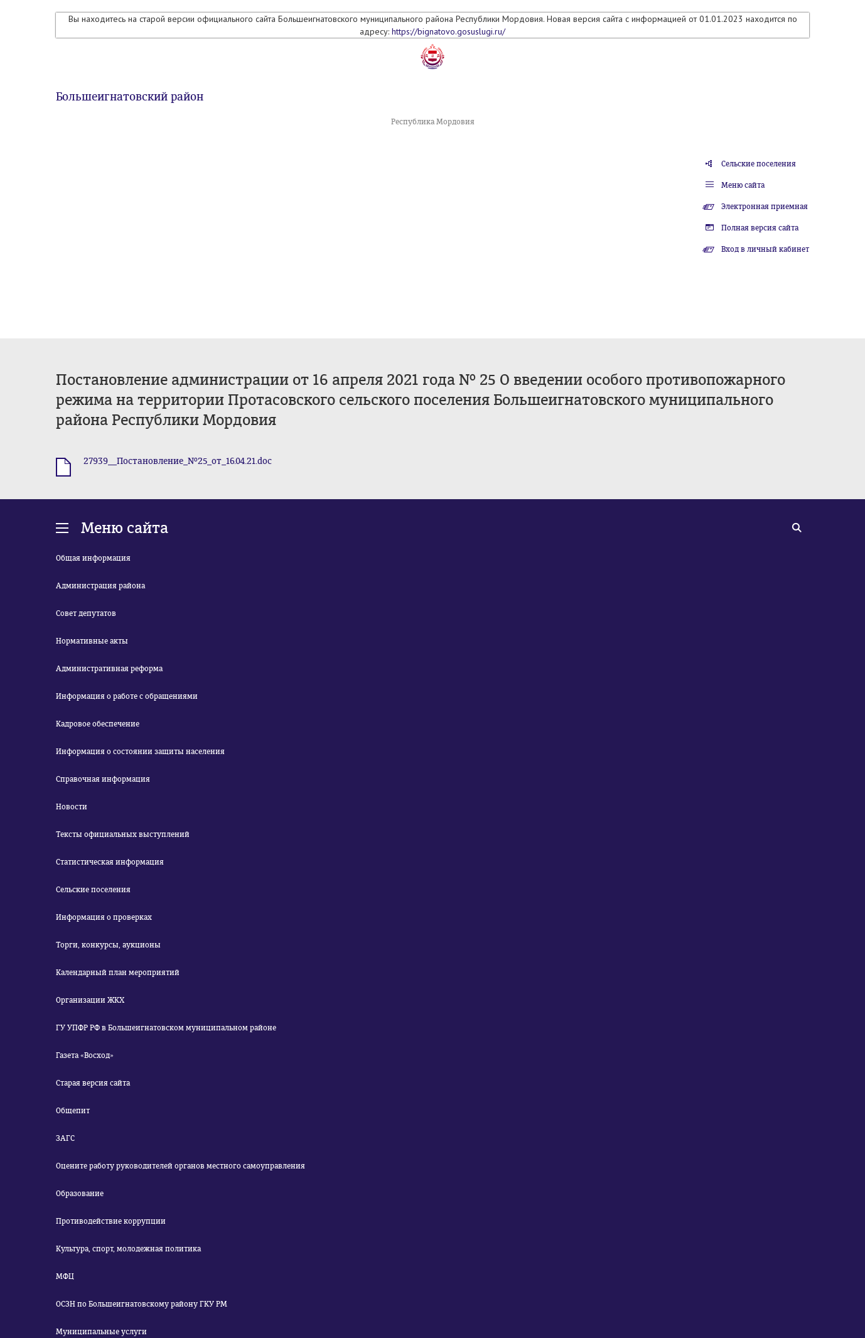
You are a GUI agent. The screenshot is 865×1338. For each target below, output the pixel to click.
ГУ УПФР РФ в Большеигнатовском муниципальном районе (166, 1027)
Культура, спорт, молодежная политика (128, 1248)
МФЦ (65, 1276)
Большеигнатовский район (129, 97)
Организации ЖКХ (90, 1000)
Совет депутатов (86, 613)
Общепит (73, 1110)
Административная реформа (109, 668)
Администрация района (100, 585)
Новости (71, 806)
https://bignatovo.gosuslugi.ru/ (448, 31)
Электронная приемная (764, 206)
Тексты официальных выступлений (123, 834)
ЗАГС (65, 1138)
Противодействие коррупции (111, 1221)
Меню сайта (743, 185)
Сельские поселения (758, 163)
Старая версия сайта (93, 1083)
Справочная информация (103, 779)
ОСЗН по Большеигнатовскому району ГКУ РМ (141, 1304)
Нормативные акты (92, 641)
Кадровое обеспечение (97, 724)
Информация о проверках (104, 917)
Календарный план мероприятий (118, 972)
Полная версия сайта (759, 228)
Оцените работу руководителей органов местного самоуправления (180, 1166)
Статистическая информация (110, 862)
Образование (80, 1193)
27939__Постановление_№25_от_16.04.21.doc (177, 461)
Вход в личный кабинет (765, 249)
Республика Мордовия (433, 121)
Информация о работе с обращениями (127, 696)
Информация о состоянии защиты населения (140, 751)
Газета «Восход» (85, 1055)
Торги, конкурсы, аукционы (108, 945)
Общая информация (93, 558)
